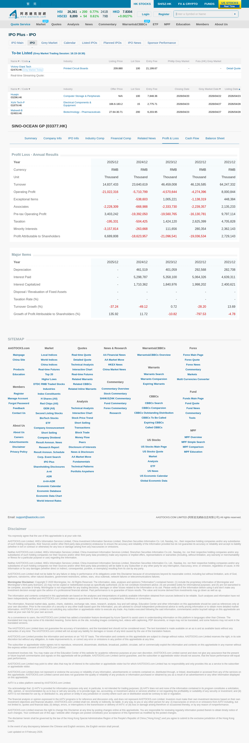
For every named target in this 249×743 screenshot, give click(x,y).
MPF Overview (193, 437)
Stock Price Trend (82, 417)
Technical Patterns (82, 466)
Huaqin (15, 94)
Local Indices (49, 354)
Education (19, 374)
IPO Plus (49, 461)
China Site (19, 359)
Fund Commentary (115, 403)
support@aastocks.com (30, 517)
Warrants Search (154, 374)
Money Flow (82, 437)
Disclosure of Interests (82, 447)
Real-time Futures (49, 369)
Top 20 (49, 374)
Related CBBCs (82, 384)
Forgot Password (19, 403)
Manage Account (19, 398)
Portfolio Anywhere (82, 471)
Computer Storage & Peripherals (82, 96)
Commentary (193, 369)
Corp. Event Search (49, 457)
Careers (19, 437)
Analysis (154, 461)
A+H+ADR (49, 481)
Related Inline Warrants (82, 388)
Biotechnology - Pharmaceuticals (82, 111)
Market (154, 456)
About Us (19, 432)
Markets (193, 374)
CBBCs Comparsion (154, 408)
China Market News (115, 369)
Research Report (49, 447)
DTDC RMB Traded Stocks (49, 384)
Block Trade (82, 432)
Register (19, 393)
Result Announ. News (49, 442)
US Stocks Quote (154, 451)
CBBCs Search (154, 403)
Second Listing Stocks (49, 413)
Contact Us (18, 413)
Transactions (82, 427)
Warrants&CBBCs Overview (153, 354)
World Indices (49, 359)
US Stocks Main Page (154, 446)
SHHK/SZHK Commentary (115, 398)
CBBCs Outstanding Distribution (154, 412)
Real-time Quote (82, 354)
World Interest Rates (49, 500)
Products (18, 369)
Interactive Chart (82, 369)
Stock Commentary (115, 393)
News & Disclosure (82, 451)
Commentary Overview (115, 388)
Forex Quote (193, 359)
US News (153, 471)
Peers (82, 442)
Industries (49, 388)
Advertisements (18, 442)
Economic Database (49, 491)
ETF (49, 422)
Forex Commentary (115, 408)
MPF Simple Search (193, 442)
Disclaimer (18, 446)
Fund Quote (193, 403)
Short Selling (49, 432)
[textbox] (206, 14)
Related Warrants (82, 379)
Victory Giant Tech (21, 66)
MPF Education (193, 451)
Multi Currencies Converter (193, 379)
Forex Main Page (193, 354)
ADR (49, 476)
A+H (49, 471)
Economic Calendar (49, 486)
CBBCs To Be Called (154, 417)
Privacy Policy (18, 451)
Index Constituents (49, 393)
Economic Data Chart (49, 495)
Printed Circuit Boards (76, 68)
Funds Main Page (193, 398)
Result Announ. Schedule (49, 452)
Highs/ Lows (49, 379)
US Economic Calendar (154, 475)
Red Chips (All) (49, 403)
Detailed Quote (82, 359)
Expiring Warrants (154, 383)
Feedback (19, 408)
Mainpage (19, 354)
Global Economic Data (153, 480)
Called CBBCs (153, 427)
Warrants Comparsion (154, 379)
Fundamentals (82, 461)
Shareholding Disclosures (49, 466)
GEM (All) (49, 408)
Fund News (193, 408)
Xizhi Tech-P (18, 102)
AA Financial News (115, 354)
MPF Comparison (193, 446)
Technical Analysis (82, 364)
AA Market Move (82, 456)
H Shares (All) (49, 398)
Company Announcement (49, 427)
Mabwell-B (17, 110)
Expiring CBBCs (154, 422)
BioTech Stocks (49, 418)
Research (115, 413)
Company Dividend (49, 437)
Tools (193, 417)
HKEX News (115, 364)
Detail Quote (234, 68)
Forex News (193, 364)
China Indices (49, 364)
